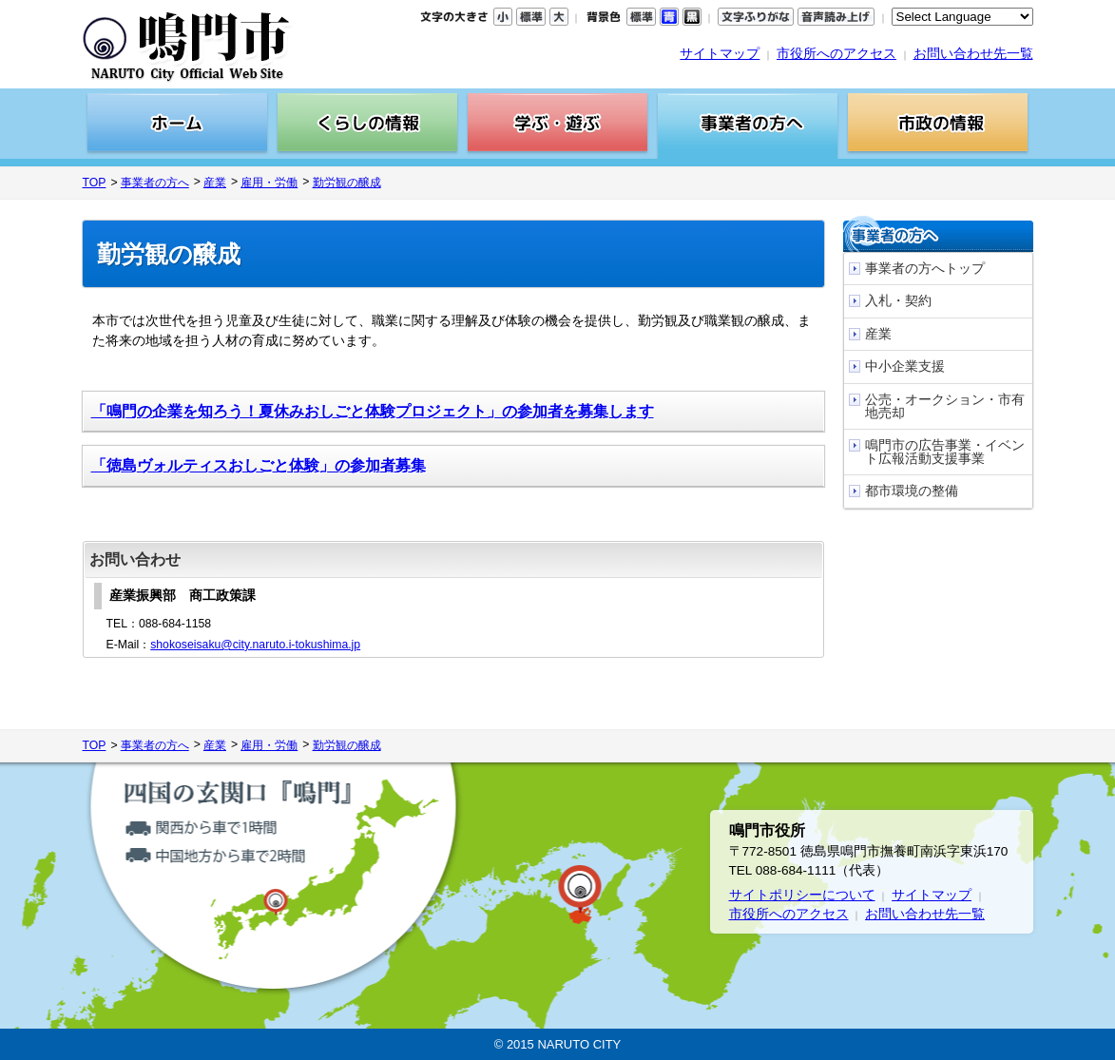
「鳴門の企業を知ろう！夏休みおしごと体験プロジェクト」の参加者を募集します (372, 411)
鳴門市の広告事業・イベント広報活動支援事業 (945, 452)
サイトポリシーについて (802, 895)
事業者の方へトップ (925, 268)
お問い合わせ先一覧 (973, 54)
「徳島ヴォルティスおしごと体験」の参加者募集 (258, 465)
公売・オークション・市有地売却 (945, 406)
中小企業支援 (905, 366)
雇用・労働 (269, 182)
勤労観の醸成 (347, 182)
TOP (94, 182)
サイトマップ (719, 54)
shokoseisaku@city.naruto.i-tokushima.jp (255, 644)
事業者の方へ (155, 182)
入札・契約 (898, 301)
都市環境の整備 (911, 491)
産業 (214, 182)
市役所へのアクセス (836, 54)
